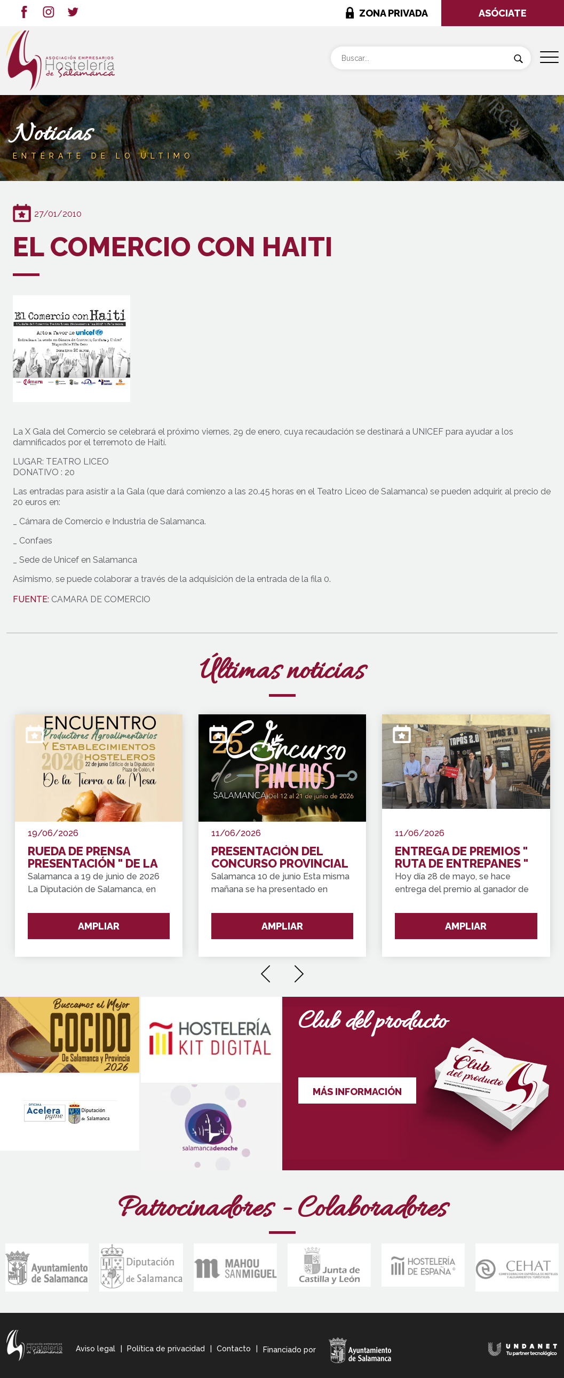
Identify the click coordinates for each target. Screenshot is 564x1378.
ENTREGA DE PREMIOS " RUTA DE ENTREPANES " (461, 857)
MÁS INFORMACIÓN (357, 1091)
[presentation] (265, 970)
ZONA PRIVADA (393, 13)
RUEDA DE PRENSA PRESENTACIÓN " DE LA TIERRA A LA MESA (92, 857)
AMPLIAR (99, 926)
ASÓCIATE (503, 13)
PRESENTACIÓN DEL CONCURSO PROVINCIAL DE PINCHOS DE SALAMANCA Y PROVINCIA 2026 (279, 857)
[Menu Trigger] (549, 57)
